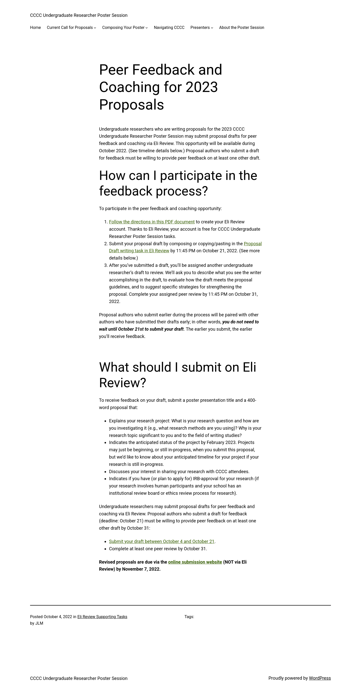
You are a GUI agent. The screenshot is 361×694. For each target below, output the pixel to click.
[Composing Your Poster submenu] (146, 27)
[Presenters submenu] (212, 27)
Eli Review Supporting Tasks (102, 616)
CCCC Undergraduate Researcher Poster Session (79, 15)
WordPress (320, 678)
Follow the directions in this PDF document (152, 221)
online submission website (195, 562)
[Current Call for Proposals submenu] (95, 27)
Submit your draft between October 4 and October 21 (161, 541)
